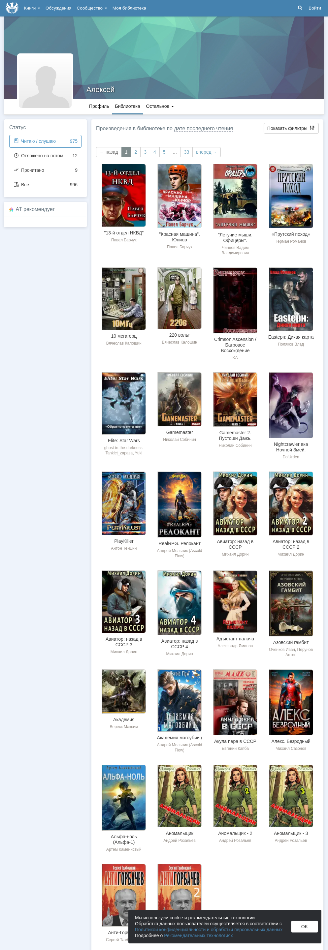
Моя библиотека (129, 8)
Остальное (160, 106)
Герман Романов (291, 241)
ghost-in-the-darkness (123, 447)
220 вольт (179, 335)
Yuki (139, 453)
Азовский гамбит (291, 642)
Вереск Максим (124, 726)
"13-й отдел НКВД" (124, 232)
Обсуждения (58, 8)
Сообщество (92, 8)
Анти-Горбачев (124, 932)
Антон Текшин (124, 548)
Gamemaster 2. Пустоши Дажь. (235, 435)
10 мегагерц (124, 336)
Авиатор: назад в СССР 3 (124, 641)
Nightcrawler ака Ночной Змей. (291, 447)
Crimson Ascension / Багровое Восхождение (235, 345)
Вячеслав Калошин (124, 343)
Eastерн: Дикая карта (291, 337)
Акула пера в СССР (235, 741)
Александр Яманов (235, 646)
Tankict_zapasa (119, 453)
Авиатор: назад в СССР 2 (291, 544)
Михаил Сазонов (291, 748)
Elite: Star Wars (124, 440)
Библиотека (127, 106)
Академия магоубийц (179, 737)
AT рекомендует (35, 209)
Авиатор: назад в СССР (235, 544)
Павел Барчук (124, 240)
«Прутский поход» (291, 234)
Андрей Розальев (179, 840)
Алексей (100, 89)
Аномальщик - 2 (235, 833)
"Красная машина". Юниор (179, 236)
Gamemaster (179, 432)
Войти (315, 8)
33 (186, 152)
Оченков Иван (282, 649)
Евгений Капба (235, 748)
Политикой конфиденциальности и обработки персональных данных (208, 929)
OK (304, 926)
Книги (32, 8)
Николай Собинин (179, 439)
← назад (109, 152)
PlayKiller (123, 541)
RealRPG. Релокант (179, 543)
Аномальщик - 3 (291, 833)
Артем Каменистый (124, 849)
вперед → (206, 152)
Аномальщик (179, 833)
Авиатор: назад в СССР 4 (179, 643)
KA (235, 357)
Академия (124, 719)
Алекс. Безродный (291, 741)
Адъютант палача (235, 638)
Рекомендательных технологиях (198, 935)
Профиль (99, 106)
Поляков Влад (291, 344)
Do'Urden (290, 457)
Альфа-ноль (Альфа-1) (124, 839)
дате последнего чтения (203, 128)
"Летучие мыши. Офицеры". (235, 237)
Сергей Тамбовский (124, 939)
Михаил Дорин (235, 554)
